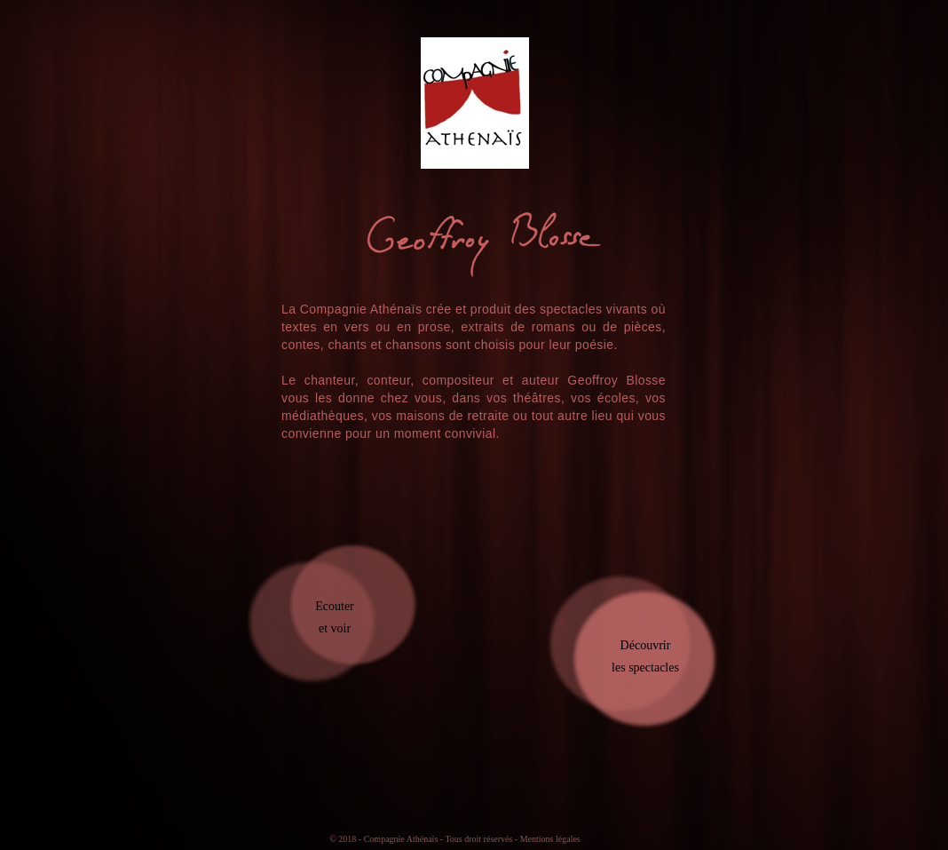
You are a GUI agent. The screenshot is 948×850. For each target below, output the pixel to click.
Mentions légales (550, 839)
